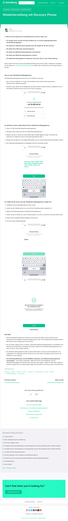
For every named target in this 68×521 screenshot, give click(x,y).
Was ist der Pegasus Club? (11, 442)
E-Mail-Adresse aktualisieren (55, 382)
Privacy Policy (33, 518)
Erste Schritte (8, 464)
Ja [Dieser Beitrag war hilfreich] (31, 394)
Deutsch (53, 2)
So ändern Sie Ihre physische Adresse (14, 452)
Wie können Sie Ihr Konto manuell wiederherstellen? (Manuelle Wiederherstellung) (26, 458)
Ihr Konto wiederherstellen (11, 382)
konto (46, 371)
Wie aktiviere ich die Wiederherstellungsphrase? (34, 408)
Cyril (10, 29)
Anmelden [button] (61, 2)
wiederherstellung (11, 373)
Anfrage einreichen (13, 492)
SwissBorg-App (15, 9)
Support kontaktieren (34, 411)
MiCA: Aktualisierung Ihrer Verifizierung (14, 439)
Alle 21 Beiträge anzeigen (9, 468)
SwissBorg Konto (25, 9)
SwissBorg (6, 9)
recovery (30, 371)
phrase (52, 371)
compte (13, 371)
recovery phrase (39, 371)
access (24, 371)
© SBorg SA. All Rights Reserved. (34, 514)
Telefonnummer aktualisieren (34, 414)
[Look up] (27, 2)
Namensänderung (9, 461)
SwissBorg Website (43, 2)
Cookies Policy (42, 518)
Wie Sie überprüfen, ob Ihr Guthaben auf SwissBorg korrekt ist (21, 455)
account (6, 371)
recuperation (21, 373)
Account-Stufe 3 (34, 417)
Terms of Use (24, 518)
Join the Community (34, 507)
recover (19, 371)
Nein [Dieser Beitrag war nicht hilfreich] (36, 394)
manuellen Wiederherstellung (23, 65)
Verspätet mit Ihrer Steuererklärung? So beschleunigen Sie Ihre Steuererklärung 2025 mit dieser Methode (32, 445)
